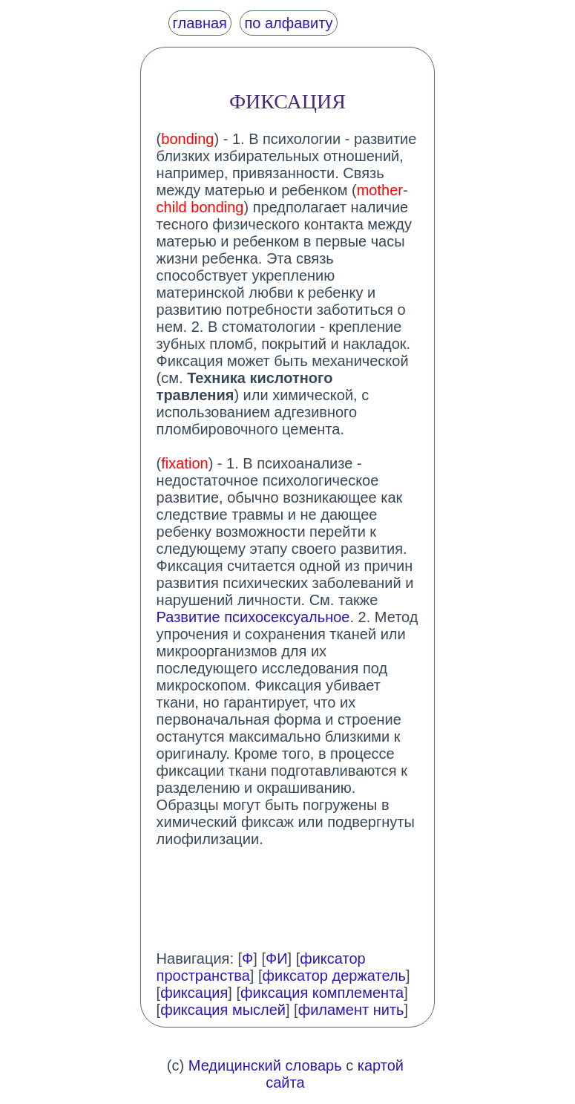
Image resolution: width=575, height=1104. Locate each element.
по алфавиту (288, 23)
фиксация (194, 992)
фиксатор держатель (335, 975)
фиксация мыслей (223, 1010)
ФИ (277, 958)
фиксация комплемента (322, 992)
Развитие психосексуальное (253, 617)
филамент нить (351, 1010)
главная (200, 23)
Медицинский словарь (265, 1065)
